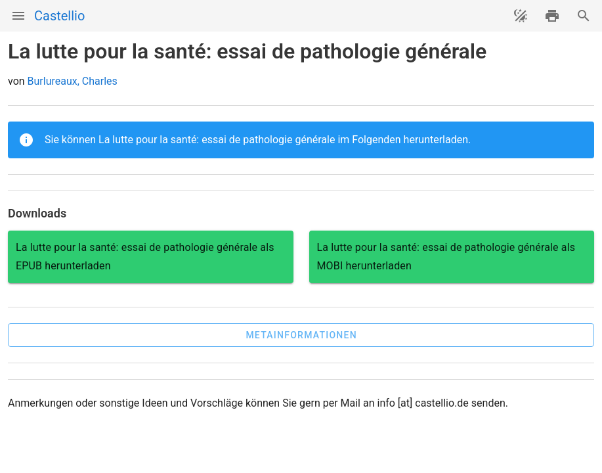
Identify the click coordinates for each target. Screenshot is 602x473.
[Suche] (583, 16)
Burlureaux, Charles (73, 81)
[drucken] (552, 16)
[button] (301, 335)
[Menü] (18, 16)
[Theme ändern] (520, 16)
